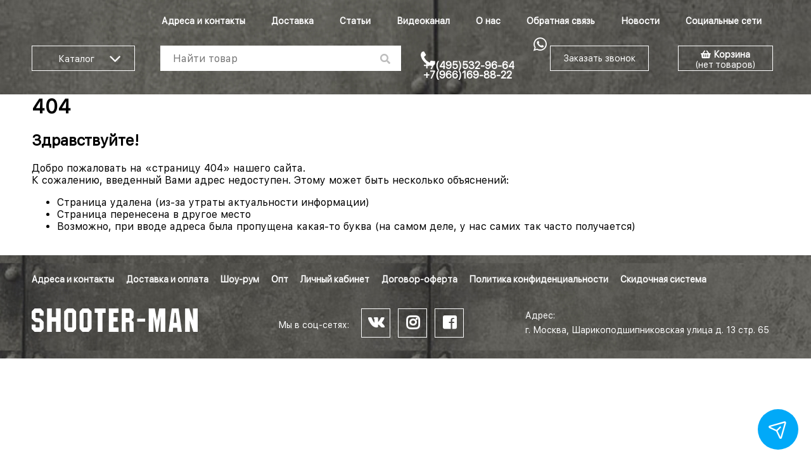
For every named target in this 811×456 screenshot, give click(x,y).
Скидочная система (663, 279)
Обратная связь (561, 21)
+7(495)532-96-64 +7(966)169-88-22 (468, 70)
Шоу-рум (239, 279)
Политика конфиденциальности (538, 279)
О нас (488, 21)
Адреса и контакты (203, 21)
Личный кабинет (334, 279)
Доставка (292, 21)
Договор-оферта (419, 279)
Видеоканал (423, 21)
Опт (279, 279)
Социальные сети (724, 21)
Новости (640, 21)
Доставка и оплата (167, 279)
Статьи (355, 21)
